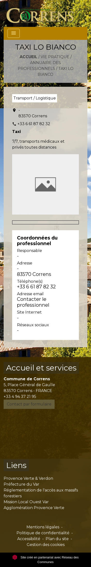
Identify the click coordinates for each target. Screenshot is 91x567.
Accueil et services (41, 367)
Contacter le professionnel (33, 302)
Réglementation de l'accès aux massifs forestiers (41, 493)
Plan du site (57, 538)
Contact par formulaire (29, 404)
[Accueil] (43, 13)
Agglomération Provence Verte (34, 507)
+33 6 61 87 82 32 (33, 123)
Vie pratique (55, 57)
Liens (16, 465)
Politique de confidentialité (43, 533)
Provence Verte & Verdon (28, 478)
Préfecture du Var (21, 484)
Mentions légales (42, 527)
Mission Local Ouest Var (26, 502)
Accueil (28, 57)
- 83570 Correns (32, 113)
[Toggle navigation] (14, 33)
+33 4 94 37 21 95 (20, 396)
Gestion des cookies (46, 544)
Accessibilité (28, 538)
